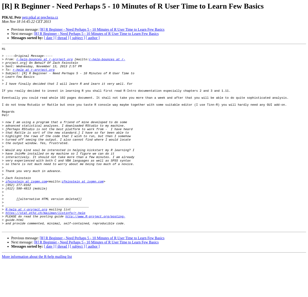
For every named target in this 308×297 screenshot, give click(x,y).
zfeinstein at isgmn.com (26, 208)
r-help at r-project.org (33, 74)
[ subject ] (77, 38)
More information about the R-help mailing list (37, 293)
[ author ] (93, 38)
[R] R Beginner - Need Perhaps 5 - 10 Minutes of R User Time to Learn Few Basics (102, 29)
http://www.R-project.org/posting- (95, 250)
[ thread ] (62, 38)
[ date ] (49, 38)
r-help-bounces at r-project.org (44, 62)
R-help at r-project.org (26, 242)
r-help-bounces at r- (107, 62)
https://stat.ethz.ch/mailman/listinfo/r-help (45, 246)
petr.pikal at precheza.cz (40, 17)
